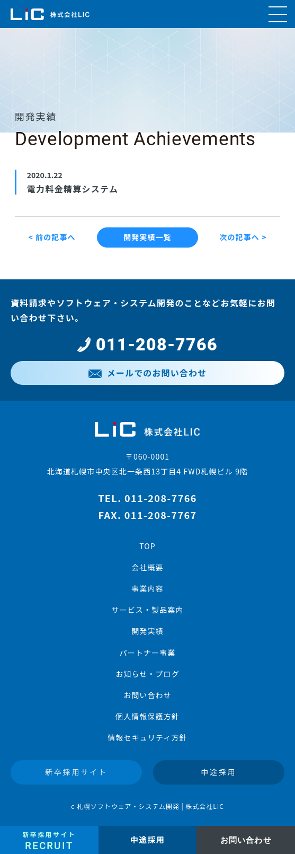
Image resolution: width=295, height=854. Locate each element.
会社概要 (147, 567)
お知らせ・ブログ (147, 673)
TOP (147, 546)
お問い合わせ (147, 695)
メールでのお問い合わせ (147, 372)
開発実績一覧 (147, 237)
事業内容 (147, 588)
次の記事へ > (242, 237)
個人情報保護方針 (147, 716)
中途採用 (218, 772)
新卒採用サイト (76, 772)
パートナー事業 (148, 652)
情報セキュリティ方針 (147, 737)
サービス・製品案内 (147, 609)
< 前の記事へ (51, 237)
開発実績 (147, 631)
